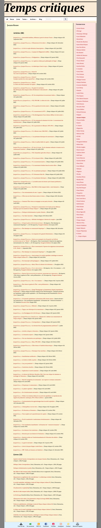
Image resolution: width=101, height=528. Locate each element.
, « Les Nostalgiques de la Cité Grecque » (31, 313)
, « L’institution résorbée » (27, 367)
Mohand (79, 169)
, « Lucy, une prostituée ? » (27, 363)
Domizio (79, 90)
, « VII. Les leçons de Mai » (37, 158)
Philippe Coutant (81, 79)
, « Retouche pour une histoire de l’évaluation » (33, 433)
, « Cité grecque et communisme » (29, 385)
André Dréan (80, 93)
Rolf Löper (79, 155)
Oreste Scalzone (81, 201)
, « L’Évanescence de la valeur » (38, 43)
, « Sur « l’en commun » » (37, 280)
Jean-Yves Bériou (81, 47)
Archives (33, 19)
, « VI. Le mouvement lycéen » (38, 161)
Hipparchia (80, 128)
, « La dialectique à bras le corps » (39, 66)
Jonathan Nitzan (81, 177)
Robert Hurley (80, 131)
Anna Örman (80, 182)
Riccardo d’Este (81, 106)
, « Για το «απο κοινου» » (37, 268)
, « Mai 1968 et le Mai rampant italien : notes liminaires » (45, 187)
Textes (25, 19)
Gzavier (79, 123)
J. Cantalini (80, 69)
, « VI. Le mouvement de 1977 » (38, 111)
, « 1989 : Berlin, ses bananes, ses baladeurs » (32, 450)
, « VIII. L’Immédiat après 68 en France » (41, 153)
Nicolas (79, 174)
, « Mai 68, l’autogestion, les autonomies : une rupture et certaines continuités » (41, 379)
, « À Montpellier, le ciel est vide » (29, 407)
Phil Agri (79, 31)
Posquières (79, 193)
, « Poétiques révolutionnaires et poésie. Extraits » (33, 212)
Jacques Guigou (81, 117)
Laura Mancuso (81, 158)
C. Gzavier (79, 125)
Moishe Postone (81, 195)
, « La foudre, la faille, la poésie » (29, 360)
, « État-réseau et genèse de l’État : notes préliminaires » (35, 284)
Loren (34, 316)
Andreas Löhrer (81, 152)
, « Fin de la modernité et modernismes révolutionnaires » (35, 419)
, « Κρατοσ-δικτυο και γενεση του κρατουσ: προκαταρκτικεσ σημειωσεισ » (39, 273)
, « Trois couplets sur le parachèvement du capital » (34, 414)
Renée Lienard (80, 150)
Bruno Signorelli (81, 212)
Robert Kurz (80, 144)
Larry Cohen (80, 71)
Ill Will (78, 136)
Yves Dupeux (80, 96)
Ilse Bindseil (80, 52)
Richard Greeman (81, 112)
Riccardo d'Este (25, 302)
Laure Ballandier (81, 36)
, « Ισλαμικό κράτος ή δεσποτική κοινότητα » (32, 223)
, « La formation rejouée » (27, 334)
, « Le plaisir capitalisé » (27, 388)
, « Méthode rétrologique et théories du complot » (43, 219)
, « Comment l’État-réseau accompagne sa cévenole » (37, 201)
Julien (78, 139)
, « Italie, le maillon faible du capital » (40, 142)
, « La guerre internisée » (27, 443)
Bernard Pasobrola (81, 185)
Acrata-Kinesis (80, 28)
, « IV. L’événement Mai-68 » (38, 174)
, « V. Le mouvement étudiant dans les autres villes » (44, 165)
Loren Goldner (80, 109)
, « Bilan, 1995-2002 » (36, 342)
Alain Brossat (80, 63)
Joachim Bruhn (81, 66)
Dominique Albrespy (82, 34)
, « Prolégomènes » (35, 57)
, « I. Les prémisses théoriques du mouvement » (43, 136)
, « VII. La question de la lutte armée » (40, 106)
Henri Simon (80, 214)
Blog (41, 19)
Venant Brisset (80, 60)
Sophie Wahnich (81, 228)
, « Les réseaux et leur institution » (29, 430)
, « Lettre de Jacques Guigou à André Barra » (32, 446)
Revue (12, 19)
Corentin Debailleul (82, 85)
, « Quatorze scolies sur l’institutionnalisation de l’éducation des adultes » (39, 437)
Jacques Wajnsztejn (82, 231)
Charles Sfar (80, 209)
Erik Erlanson (80, 104)
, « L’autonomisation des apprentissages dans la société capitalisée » (38, 401)
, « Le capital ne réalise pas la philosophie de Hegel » (44, 61)
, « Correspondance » (36, 322)
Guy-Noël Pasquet (81, 187)
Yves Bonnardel (81, 58)
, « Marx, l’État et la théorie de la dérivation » (42, 264)
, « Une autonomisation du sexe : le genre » (32, 192)
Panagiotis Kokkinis (43, 225)
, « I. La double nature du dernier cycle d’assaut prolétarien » (46, 181)
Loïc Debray (80, 87)
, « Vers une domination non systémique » (31, 338)
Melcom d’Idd (80, 133)
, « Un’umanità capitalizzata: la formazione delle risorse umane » (37, 298)
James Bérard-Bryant (82, 44)
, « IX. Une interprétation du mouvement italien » (43, 95)
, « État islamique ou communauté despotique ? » (33, 228)
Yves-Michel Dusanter (82, 98)
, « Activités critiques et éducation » (30, 331)
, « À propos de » (40, 52)
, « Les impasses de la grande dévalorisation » (42, 234)
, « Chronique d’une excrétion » (38, 351)
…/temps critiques (81, 236)
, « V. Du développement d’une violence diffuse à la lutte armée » (47, 115)
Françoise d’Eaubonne (82, 101)
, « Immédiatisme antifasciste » (29, 356)
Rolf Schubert (80, 204)
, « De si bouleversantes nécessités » (30, 392)
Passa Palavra (80, 190)
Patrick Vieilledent (81, 225)
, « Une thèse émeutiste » (27, 216)
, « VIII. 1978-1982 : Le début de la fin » (40, 100)
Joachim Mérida (81, 160)
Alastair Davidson (81, 82)
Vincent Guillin (81, 120)
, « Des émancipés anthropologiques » (30, 261)
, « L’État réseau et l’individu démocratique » (42, 345)
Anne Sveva (80, 217)
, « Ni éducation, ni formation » (29, 410)
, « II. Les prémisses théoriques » (39, 178)
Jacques (17, 37)
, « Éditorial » (34, 306)
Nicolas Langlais (81, 147)
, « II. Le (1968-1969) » (40, 131)
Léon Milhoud (80, 166)
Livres (18, 19)
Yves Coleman (80, 74)
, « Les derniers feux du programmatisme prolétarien (44, 325)
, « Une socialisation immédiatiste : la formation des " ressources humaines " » (41, 424)
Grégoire (79, 115)
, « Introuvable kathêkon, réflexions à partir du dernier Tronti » (37, 37)
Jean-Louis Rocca (81, 198)
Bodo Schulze (80, 206)
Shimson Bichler (81, 50)
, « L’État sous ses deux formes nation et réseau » (33, 196)
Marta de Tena (80, 222)
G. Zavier (79, 233)
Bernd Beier (80, 39)
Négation (79, 171)
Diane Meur (80, 163)
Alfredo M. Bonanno (82, 55)
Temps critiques (81, 220)
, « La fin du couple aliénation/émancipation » (33, 48)
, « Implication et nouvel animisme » (30, 370)
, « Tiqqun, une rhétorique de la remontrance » (33, 309)
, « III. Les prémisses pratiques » (39, 171)
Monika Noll (80, 179)
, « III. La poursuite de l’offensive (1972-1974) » (42, 125)
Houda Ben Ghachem (82, 42)
